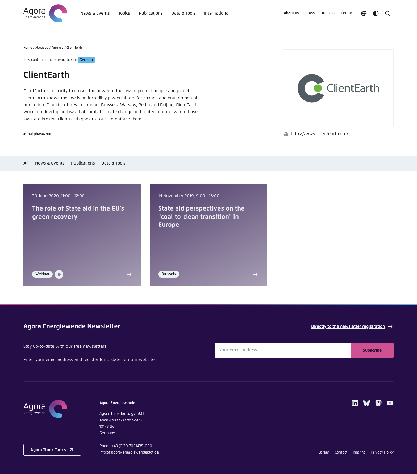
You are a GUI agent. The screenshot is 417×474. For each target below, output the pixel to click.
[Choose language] (364, 13)
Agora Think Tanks (52, 450)
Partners (57, 47)
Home (27, 47)
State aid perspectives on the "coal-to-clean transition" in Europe (201, 216)
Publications (151, 13)
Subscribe (372, 350)
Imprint (359, 452)
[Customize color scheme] (376, 13)
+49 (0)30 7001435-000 (131, 446)
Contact (347, 13)
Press (310, 13)
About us (291, 13)
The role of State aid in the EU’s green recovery (78, 212)
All (25, 163)
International (217, 13)
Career (323, 452)
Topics (124, 13)
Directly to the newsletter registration (352, 326)
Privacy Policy (382, 452)
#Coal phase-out (37, 134)
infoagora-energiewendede (129, 452)
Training (328, 13)
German (86, 60)
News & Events (95, 13)
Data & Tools (183, 13)
